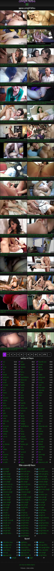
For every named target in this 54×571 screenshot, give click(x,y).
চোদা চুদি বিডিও (25, 528)
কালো (4, 403)
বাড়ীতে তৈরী (24, 408)
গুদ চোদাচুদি (24, 494)
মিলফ (22, 375)
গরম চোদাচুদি (6, 494)
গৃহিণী (4, 413)
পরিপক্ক (22, 434)
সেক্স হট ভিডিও (25, 547)
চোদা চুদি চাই (6, 518)
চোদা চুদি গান (41, 515)
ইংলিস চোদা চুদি (25, 476)
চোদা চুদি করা (6, 515)
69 (3, 452)
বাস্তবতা (40, 408)
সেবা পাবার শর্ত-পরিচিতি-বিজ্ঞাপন (27, 565)
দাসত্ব (22, 454)
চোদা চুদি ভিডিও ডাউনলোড (26, 533)
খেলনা (22, 387)
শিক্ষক (22, 457)
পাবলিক (5, 434)
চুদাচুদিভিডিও (24, 542)
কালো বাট (5, 460)
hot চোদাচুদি (6, 469)
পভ (4, 395)
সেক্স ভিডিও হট (7, 547)
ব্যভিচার (40, 460)
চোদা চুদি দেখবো (25, 520)
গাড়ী (22, 460)
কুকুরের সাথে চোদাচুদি (43, 489)
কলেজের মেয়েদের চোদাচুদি (26, 484)
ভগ (4, 364)
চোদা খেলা (5, 510)
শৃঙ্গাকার (5, 406)
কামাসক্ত (40, 406)
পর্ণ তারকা (5, 385)
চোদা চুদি (23, 510)
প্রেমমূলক (23, 436)
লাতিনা (22, 431)
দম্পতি (4, 418)
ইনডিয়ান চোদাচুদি (42, 476)
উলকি (39, 395)
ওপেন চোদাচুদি (6, 482)
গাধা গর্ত (5, 436)
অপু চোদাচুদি (6, 471)
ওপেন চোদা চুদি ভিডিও (44, 479)
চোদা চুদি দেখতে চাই (8, 520)
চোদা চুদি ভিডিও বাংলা (44, 533)
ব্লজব (22, 362)
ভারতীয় (40, 434)
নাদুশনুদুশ (23, 424)
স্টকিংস (22, 382)
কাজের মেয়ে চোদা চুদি (44, 484)
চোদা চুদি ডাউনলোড (43, 518)
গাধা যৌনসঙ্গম (6, 408)
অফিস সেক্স (6, 421)
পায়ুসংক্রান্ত (41, 390)
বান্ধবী (22, 442)
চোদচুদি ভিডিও (24, 507)
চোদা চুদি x (5, 512)
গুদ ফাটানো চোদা (42, 494)
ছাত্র (22, 429)
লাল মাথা (23, 411)
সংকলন (5, 393)
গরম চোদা (40, 492)
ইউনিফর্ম (40, 444)
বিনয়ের (40, 380)
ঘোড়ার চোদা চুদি (42, 500)
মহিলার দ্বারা (24, 380)
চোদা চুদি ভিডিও (25, 531)
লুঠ (39, 372)
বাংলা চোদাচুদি (42, 553)
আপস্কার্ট (5, 457)
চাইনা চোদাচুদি (6, 505)
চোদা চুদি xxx (24, 512)
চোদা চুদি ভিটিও (42, 528)
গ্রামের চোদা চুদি (42, 497)
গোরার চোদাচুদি (7, 497)
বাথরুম (22, 462)
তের (4, 372)
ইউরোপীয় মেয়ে (42, 362)
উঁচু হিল (22, 416)
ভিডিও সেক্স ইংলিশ (43, 550)
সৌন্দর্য (22, 406)
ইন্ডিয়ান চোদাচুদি (25, 479)
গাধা (4, 362)
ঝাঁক (4, 411)
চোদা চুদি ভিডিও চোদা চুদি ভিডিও (8, 533)
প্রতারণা (40, 421)
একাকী (22, 390)
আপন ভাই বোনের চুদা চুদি (26, 471)
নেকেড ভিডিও (6, 550)
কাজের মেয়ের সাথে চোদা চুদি (8, 487)
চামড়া (22, 400)
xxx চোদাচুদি (41, 469)
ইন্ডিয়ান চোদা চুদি (7, 479)
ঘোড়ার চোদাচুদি (7, 502)
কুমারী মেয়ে (6, 377)
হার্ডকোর (40, 364)
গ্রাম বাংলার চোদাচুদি (26, 497)
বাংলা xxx (5, 553)
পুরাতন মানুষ (41, 454)
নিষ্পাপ (22, 372)
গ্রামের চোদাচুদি (6, 500)
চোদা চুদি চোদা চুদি (25, 518)
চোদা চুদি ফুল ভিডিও (43, 523)
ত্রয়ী (22, 393)
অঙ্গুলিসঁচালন (25, 377)
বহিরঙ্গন (40, 393)
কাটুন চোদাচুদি (24, 487)
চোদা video (41, 507)
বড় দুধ (4, 367)
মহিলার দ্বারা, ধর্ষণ (43, 426)
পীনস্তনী (22, 364)
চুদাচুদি (31, 558)
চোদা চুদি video (42, 510)
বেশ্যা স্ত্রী (5, 429)
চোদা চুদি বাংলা (24, 525)
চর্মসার (22, 398)
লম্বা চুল (5, 380)
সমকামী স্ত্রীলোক (25, 426)
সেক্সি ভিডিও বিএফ (8, 542)
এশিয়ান (40, 375)
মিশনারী (5, 375)
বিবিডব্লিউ (5, 431)
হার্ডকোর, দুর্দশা (24, 444)
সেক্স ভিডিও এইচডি (26, 545)
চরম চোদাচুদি (41, 502)
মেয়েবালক (5, 454)
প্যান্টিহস (5, 449)
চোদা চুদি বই (6, 525)
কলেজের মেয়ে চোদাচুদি (8, 484)
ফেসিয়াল (40, 416)
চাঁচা (4, 369)
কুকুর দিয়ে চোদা (42, 487)
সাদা (22, 369)
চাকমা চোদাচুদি (24, 505)
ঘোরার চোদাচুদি (24, 502)
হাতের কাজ (6, 426)
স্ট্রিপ (39, 436)
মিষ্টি (4, 424)
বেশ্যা (22, 413)
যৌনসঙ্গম (5, 416)
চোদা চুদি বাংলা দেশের (44, 525)
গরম (39, 424)
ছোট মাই (40, 369)
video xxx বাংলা (25, 553)
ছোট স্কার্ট (40, 442)
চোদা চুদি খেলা (24, 515)
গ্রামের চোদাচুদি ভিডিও (26, 500)
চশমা (22, 447)
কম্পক (22, 449)
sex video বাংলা (7, 545)
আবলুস (23, 418)
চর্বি (3, 442)
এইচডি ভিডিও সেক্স (26, 555)
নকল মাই (40, 449)
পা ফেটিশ (5, 462)
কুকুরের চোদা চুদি (7, 489)
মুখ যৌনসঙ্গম (6, 444)
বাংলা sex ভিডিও (42, 545)
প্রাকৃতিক (5, 400)
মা (38, 400)
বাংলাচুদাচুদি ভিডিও (25, 550)
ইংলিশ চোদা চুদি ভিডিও (44, 474)
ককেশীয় (23, 385)
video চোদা (23, 469)
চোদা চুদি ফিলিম (25, 523)
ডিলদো (40, 413)
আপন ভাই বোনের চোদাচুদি (44, 471)
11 (40, 354)
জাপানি (4, 382)
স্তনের (4, 387)
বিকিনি (40, 429)
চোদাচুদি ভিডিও (27, 1)
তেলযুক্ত (23, 421)
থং (39, 398)
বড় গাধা (40, 418)
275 (44, 354)
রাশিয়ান (40, 411)
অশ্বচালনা (23, 367)
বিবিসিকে (40, 431)
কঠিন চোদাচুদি (24, 482)
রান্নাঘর (40, 457)
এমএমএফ (23, 452)
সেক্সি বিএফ (41, 542)
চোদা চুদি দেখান (7, 523)
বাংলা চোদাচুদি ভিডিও (44, 547)
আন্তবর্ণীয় (23, 403)
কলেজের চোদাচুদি (43, 482)
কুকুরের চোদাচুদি (25, 489)
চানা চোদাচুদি (6, 507)
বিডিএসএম (23, 439)
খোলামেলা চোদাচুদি (25, 492)
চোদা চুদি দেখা (41, 520)
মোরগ (22, 395)
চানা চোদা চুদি (41, 505)
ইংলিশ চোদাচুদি (6, 476)
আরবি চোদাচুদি (6, 474)
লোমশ (40, 385)
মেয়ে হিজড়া (41, 447)
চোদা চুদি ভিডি (6, 531)
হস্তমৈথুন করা (41, 377)
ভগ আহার (41, 439)
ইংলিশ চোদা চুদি (25, 474)
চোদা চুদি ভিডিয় (25, 536)
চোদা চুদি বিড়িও (7, 528)
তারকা (40, 403)
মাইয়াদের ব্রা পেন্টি (43, 462)
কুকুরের (40, 367)
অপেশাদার (41, 382)
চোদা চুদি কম (41, 512)
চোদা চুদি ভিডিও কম (43, 531)
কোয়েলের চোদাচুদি (7, 492)
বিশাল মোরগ (41, 387)
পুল (4, 447)
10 (36, 354)
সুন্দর (4, 390)
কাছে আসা (5, 398)
